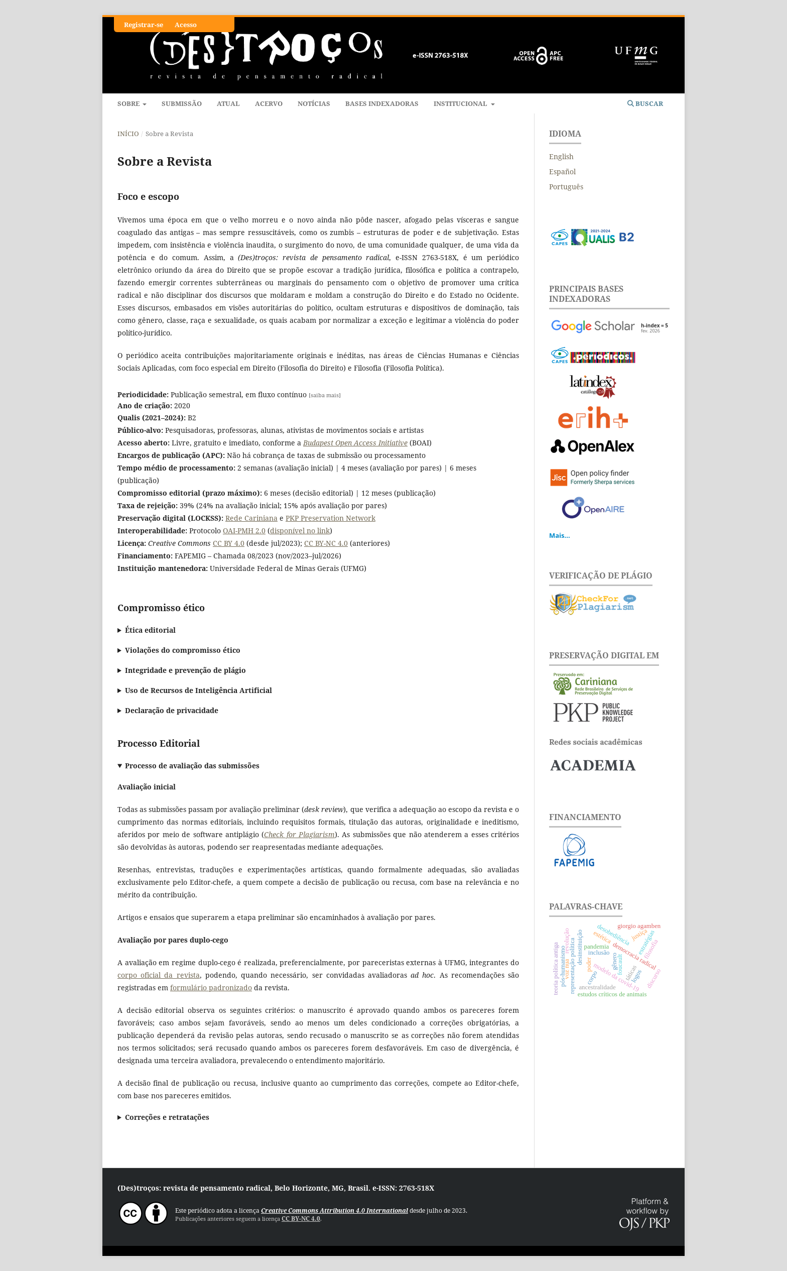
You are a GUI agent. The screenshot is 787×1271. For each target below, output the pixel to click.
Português (566, 186)
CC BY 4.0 (228, 543)
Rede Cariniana (251, 518)
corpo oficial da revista (158, 975)
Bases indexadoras (382, 103)
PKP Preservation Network (330, 518)
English (561, 156)
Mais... (559, 535)
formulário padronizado (211, 987)
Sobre (129, 103)
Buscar (645, 103)
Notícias (314, 103)
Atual (228, 103)
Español (562, 171)
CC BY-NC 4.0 (326, 543)
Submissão (182, 103)
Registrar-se (143, 24)
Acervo (269, 103)
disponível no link (300, 530)
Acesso (186, 24)
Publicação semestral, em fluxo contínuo (229, 394)
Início (128, 133)
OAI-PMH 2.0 (244, 530)
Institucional (461, 103)
